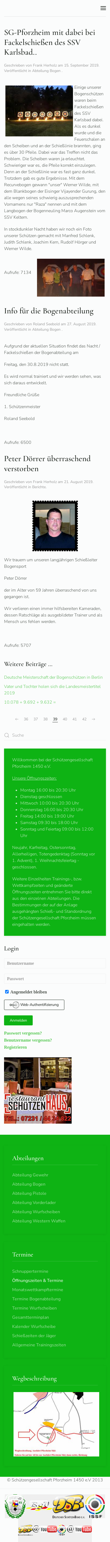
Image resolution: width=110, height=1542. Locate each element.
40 (65, 719)
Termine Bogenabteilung (36, 1299)
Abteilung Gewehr (30, 1175)
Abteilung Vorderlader (34, 1203)
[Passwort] (55, 979)
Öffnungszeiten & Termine (37, 1281)
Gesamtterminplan (30, 1317)
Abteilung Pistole (29, 1193)
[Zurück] (17, 719)
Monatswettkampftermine (37, 1290)
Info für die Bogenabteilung (49, 311)
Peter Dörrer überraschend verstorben (47, 464)
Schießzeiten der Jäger (34, 1336)
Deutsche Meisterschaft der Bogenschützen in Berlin (53, 677)
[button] (103, 8)
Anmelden (18, 1020)
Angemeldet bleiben (26, 992)
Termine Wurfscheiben (34, 1308)
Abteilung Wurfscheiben (36, 1212)
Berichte (39, 487)
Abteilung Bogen (47, 70)
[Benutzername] (55, 963)
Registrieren (15, 1047)
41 (74, 719)
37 (36, 719)
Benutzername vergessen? (28, 1040)
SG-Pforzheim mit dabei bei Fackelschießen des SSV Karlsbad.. (49, 42)
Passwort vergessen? (23, 1033)
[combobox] (55, 735)
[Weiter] (93, 719)
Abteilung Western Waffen (38, 1221)
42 (84, 719)
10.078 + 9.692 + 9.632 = (30, 702)
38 (45, 719)
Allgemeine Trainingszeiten (39, 1345)
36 (26, 719)
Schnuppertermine (30, 1271)
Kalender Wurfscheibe (34, 1327)
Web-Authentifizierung (34, 1005)
